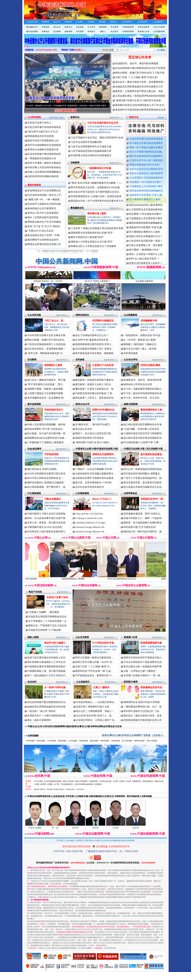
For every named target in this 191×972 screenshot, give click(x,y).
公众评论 (91, 27)
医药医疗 (91, 31)
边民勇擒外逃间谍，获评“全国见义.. (142, 513)
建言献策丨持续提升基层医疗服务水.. (95, 380)
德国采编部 (94, 741)
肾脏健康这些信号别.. (151, 687)
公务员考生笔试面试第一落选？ (145, 245)
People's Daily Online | (56, 789)
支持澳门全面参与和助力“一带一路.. (142, 675)
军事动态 (45, 31)
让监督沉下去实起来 (103, 365)
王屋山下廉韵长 (101, 687)
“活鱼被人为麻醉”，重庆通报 (43, 612)
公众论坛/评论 (131, 359)
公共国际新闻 (159, 31)
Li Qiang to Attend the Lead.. (89, 518)
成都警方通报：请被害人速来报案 (45, 389)
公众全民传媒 (34, 315)
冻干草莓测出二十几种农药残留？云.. (48, 621)
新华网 (43, 784)
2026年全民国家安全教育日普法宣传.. (47, 473)
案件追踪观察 (32, 31)
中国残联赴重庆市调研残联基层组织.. (47, 666)
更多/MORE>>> (116, 117)
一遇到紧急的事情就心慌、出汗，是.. (143, 706)
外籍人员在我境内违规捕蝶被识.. (44, 172)
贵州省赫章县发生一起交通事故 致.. (46, 398)
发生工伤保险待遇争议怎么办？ (92, 335)
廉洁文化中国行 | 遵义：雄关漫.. (140, 348)
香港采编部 (40, 741)
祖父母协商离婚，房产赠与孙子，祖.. (47, 487)
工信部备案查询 (66, 784)
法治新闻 (57, 31)
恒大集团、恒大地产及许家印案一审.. (47, 433)
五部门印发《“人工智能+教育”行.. (93, 666)
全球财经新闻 (128, 31)
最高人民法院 (68, 781)
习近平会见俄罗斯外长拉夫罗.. (103, 123)
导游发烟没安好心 (53, 409)
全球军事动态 (130, 493)
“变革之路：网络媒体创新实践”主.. (45, 353)
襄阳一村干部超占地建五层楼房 (146, 147)
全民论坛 (57, 27)
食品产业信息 (35, 591)
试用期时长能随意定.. (103, 320)
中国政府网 (93, 781)
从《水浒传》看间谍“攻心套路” (28, 106)
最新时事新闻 (34, 185)
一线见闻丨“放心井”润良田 (41, 711)
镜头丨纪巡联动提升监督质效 (42, 217)
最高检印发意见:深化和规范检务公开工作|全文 (139, 105)
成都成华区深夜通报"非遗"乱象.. (146, 195)
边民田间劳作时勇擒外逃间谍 (42, 176)
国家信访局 (158, 781)
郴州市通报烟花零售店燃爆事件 (146, 156)
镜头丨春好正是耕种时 (39, 720)
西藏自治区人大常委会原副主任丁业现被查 (93, 246)
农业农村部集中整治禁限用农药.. (44, 154)
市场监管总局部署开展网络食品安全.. (48, 616)
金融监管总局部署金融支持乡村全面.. (47, 706)
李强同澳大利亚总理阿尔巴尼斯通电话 (91, 155)
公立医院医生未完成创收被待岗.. (146, 177)
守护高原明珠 (51, 454)
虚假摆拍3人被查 (53, 365)
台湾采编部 (51, 741)
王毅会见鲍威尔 (52, 499)
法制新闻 (74, 162)
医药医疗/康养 (131, 681)
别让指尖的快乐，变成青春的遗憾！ (46, 348)
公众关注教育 (82, 637)
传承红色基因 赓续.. (150, 365)
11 (91, 101)
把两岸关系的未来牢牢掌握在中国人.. (143, 657)
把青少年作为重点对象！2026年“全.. (94, 662)
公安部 (115, 781)
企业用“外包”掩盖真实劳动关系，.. (93, 340)
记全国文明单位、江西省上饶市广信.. (95, 720)
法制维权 (45, 27)
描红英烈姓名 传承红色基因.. (42, 469)
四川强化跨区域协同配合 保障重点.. (142, 473)
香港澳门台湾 (143, 31)
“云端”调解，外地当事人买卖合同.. (141, 429)
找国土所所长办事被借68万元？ (145, 240)
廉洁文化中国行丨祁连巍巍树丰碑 (59, 106)
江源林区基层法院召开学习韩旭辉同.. (143, 433)
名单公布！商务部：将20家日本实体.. (47, 522)
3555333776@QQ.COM (46, 50)
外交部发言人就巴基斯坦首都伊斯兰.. (47, 531)
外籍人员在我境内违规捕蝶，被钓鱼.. (47, 424)
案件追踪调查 (34, 404)
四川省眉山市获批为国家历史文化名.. (143, 487)
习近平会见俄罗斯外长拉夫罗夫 (130, 577)
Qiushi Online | (40, 789)
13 (99, 101)
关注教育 (114, 27)
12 (95, 101)
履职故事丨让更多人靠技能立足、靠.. (95, 389)
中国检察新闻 (128, 27)
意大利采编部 (127, 741)
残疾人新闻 (33, 637)
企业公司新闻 (159, 27)
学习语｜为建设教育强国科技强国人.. (143, 389)
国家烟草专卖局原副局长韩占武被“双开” (92, 232)
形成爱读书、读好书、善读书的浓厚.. (143, 380)
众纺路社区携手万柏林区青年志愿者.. (95, 478)
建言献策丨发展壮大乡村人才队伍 (93, 384)
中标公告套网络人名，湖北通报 (145, 249)
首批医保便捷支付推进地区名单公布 (142, 720)
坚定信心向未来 (139, 57)
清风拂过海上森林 (96, 213)
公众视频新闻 (130, 315)
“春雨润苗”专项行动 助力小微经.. (92, 442)
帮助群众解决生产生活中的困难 (44, 222)
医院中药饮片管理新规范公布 (42, 140)
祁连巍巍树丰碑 (148, 320)
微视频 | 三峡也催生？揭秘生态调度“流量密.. (96, 106)
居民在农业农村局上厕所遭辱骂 (146, 173)
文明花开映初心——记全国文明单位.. (95, 702)
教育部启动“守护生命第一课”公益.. (93, 671)
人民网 (36, 784)
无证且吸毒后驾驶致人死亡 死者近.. (94, 348)
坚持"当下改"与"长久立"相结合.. (44, 226)
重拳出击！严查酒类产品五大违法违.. (48, 625)
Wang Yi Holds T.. (102, 499)
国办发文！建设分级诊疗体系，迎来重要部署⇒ (140, 82)
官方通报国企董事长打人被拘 (144, 199)
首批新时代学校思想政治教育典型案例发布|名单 (140, 109)
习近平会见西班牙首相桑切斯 (86, 142)
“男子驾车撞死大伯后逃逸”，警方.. (45, 384)
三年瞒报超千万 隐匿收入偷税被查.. (46, 442)
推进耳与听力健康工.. (55, 643)
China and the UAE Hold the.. (89, 513)
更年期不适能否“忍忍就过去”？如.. (141, 711)
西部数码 (98, 784)
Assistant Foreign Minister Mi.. (90, 527)
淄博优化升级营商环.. (103, 454)
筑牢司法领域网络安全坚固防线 (44, 145)
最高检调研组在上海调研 (82, 577)
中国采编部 (30, 741)
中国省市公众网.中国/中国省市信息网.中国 (97, 448)
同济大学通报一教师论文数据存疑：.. (95, 657)
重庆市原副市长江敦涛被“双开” (87, 237)
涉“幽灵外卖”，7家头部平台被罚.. (93, 424)
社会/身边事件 (34, 448)
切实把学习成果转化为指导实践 (44, 204)
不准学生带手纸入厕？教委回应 (146, 160)
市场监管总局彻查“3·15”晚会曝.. (45, 630)
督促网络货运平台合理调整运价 (44, 190)
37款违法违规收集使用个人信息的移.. (47, 344)
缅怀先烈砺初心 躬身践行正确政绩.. (46, 482)
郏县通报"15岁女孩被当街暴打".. (146, 182)
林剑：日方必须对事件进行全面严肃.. (47, 518)
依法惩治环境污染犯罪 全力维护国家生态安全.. (95, 192)
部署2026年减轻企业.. (103, 409)
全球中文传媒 (48, 8)
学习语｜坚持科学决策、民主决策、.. (143, 398)
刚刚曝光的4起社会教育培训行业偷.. (46, 438)
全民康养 (80, 31)
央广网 (56, 784)
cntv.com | (80, 789)
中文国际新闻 (34, 493)
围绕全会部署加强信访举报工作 (44, 244)
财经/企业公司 (83, 404)
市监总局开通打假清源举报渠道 (146, 138)
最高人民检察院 (81, 781)
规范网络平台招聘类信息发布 (42, 239)
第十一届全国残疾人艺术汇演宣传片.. (47, 675)
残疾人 (103, 31)
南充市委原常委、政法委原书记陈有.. (143, 482)
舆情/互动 (133, 117)
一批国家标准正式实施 (99, 168)
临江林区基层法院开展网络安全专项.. (143, 424)
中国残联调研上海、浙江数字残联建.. (47, 671)
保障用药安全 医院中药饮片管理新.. (142, 702)
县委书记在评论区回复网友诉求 (146, 169)
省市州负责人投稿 (56, 117)
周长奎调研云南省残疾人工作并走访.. (47, 662)
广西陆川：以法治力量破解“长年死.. (94, 469)
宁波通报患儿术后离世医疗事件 (146, 186)
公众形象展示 (83, 681)
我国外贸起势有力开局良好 (89, 438)
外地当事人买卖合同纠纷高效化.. (44, 167)
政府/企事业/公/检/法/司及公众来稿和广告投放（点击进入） (133, 735)
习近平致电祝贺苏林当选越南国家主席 (91, 151)
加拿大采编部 (152, 741)
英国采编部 (83, 741)
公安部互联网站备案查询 (84, 784)
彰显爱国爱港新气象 (151, 643)
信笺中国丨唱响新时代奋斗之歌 (92, 706)
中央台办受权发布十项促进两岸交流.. (143, 662)
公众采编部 (69, 840)
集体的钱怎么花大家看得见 (41, 208)
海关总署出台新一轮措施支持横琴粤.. (143, 666)
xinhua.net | (70, 789)
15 (107, 101)
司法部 (128, 781)
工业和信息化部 (105, 781)
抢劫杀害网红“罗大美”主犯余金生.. (45, 429)
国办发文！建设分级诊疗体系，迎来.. (143, 715)
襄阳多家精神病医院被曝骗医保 (146, 190)
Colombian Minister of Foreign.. (90, 522)
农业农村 (114, 31)
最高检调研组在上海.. (151, 409)
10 (87, 101)
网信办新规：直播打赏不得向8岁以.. (46, 340)
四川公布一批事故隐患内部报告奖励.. (143, 469)
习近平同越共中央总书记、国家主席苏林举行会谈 (97, 137)
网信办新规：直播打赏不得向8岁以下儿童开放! (140, 72)
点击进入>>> (80, 50)
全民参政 (80, 27)
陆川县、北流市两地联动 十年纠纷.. (94, 482)
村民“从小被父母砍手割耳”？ (144, 263)
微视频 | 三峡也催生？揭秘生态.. (140, 344)
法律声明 (79, 840)
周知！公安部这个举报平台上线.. (146, 258)
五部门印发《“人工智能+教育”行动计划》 (137, 77)
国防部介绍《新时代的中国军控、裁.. (143, 531)
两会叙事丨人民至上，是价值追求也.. (95, 398)
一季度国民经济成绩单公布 (41, 158)
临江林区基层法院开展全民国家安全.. (143, 438)
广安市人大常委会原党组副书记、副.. (143, 478)
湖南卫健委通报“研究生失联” (144, 164)
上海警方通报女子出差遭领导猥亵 (45, 393)
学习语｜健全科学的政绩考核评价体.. (143, 393)
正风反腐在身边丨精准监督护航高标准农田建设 (140, 96)
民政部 (122, 781)
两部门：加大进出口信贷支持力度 (93, 433)
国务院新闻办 (148, 781)
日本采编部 (72, 741)
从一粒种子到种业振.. (55, 687)
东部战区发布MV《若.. (152, 499)
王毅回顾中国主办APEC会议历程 (44, 527)
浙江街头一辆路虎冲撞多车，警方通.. (47, 380)
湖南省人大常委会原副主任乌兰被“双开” (92, 241)
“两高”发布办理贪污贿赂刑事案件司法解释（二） (97, 183)
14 (103, 101)
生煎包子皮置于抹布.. (58, 597)
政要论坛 (68, 27)
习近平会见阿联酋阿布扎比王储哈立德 (91, 146)
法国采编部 (115, 741)
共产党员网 (38, 781)
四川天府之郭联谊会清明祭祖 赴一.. (46, 478)
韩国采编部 (104, 741)
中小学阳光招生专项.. (103, 643)
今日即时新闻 (34, 117)
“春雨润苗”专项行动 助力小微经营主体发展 (138, 100)
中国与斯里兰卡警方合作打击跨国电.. (47, 513)
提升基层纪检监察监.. (151, 454)
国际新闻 (68, 31)
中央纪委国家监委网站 (53, 781)
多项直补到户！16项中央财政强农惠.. (47, 715)
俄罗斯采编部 (139, 741)
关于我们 (60, 840)
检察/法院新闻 (131, 404)
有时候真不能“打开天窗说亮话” (140, 527)
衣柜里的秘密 (130, 353)
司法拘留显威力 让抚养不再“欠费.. (141, 442)
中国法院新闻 (143, 27)
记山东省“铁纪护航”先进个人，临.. (94, 715)
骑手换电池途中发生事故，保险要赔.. (95, 353)
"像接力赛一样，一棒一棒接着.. (44, 199)
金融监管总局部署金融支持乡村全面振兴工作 (139, 86)
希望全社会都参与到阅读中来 (42, 149)
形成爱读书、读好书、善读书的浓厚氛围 (136, 63)
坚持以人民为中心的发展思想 (42, 213)
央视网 (49, 784)
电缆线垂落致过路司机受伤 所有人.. (94, 344)
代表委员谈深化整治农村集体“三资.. (94, 393)
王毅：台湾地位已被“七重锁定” (140, 671)
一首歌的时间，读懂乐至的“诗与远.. (142, 335)
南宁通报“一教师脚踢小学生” (144, 254)
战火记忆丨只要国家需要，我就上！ (95, 711)
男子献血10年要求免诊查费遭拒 (146, 143)
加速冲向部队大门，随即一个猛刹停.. (143, 518)
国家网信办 (136, 781)
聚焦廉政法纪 (32, 27)
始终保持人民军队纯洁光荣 (137, 384)
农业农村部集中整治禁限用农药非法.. (47, 702)
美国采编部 (62, 741)
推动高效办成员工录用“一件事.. (44, 235)
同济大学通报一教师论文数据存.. (44, 163)
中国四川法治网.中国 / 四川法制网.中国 (143, 448)
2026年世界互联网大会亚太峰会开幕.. (47, 335)
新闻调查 (103, 27)
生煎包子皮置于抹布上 (39, 122)
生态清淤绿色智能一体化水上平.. (44, 195)
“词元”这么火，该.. (54, 320)
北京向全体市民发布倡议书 (89, 487)
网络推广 (161, 117)
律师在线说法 (82, 315)
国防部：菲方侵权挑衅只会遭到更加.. (143, 522)
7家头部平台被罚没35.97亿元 (42, 131)
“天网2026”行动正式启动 (40, 231)
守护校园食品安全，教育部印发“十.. (94, 675)
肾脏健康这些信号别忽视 (40, 136)
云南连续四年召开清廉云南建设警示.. (95, 473)
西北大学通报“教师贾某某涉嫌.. (146, 151)
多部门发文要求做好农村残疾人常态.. (47, 657)
